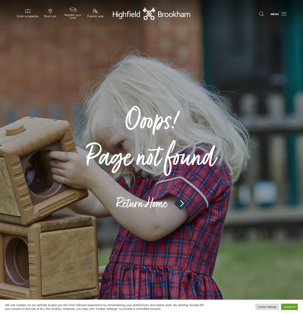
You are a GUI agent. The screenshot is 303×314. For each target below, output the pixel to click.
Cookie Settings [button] (267, 306)
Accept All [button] (289, 306)
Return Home (151, 203)
